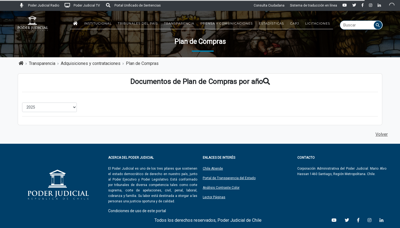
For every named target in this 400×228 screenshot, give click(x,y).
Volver (381, 134)
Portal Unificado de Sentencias (133, 5)
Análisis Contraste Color (221, 188)
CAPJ (294, 23)
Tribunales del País (138, 23)
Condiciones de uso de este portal (137, 211)
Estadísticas (271, 23)
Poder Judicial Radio (39, 5)
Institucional (98, 23)
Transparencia (179, 23)
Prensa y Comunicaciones (226, 23)
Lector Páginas (214, 197)
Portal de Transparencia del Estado (229, 178)
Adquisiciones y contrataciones (90, 63)
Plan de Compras (142, 63)
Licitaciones (317, 23)
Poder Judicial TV (82, 5)
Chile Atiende (213, 168)
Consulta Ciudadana (269, 5)
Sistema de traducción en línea (313, 5)
